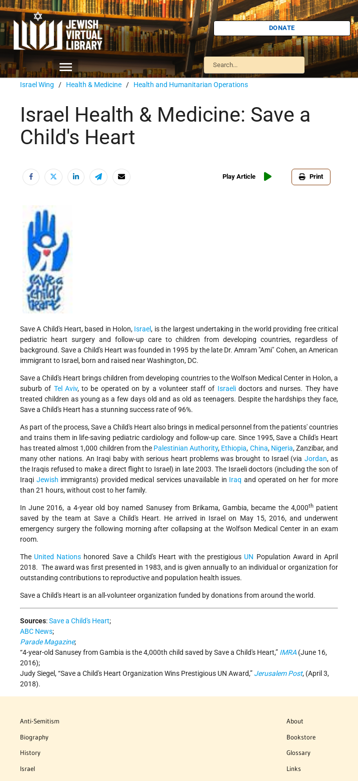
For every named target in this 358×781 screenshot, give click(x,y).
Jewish (47, 480)
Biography (34, 737)
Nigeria (282, 448)
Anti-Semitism (40, 721)
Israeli (227, 388)
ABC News (36, 631)
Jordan (315, 459)
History (30, 752)
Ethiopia (233, 448)
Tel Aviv (66, 388)
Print (311, 176)
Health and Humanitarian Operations (191, 85)
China (259, 448)
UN (249, 557)
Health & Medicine (94, 85)
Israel (142, 329)
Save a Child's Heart (79, 621)
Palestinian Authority (186, 448)
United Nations (57, 557)
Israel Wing (37, 85)
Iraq (235, 480)
